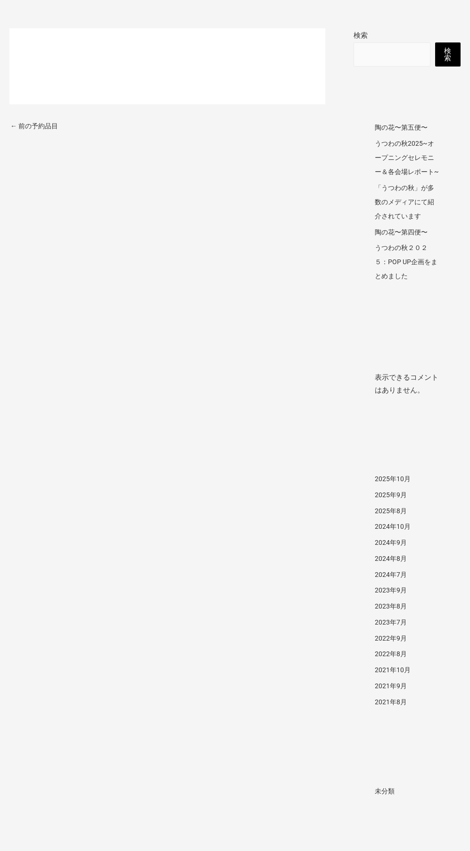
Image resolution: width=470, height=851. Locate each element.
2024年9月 (391, 556)
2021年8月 (391, 716)
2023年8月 (391, 620)
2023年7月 (391, 636)
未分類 (385, 805)
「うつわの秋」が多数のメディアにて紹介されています (406, 216)
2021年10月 (393, 684)
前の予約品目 (36, 126)
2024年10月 (393, 540)
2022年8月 (391, 668)
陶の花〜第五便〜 (403, 127)
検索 (361, 35)
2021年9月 (391, 700)
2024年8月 (391, 572)
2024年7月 (391, 588)
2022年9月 (391, 652)
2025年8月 (391, 525)
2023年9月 (391, 604)
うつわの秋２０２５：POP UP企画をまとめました (404, 276)
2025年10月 (393, 493)
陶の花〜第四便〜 (403, 246)
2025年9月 (391, 509)
